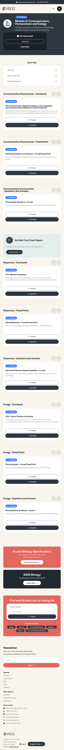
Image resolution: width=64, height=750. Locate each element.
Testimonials (7, 678)
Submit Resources (10, 698)
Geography (51, 627)
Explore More (32, 583)
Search (32, 616)
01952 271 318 (43, 2)
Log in (23, 744)
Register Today (36, 744)
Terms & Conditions (9, 742)
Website (11, 747)
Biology (11, 627)
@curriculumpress (12, 717)
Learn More (25, 46)
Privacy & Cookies (9, 744)
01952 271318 (11, 711)
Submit (31, 665)
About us (6, 675)
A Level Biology (21, 17)
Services (6, 695)
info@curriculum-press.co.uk (26, 2)
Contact (6, 687)
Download (32, 125)
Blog (4, 681)
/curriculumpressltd (13, 723)
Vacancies (7, 700)
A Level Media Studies (36, 627)
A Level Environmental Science (37, 631)
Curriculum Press (12, 714)
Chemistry (22, 627)
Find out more (14, 252)
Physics (20, 631)
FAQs (5, 684)
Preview (32, 120)
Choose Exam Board (32, 562)
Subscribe (25, 41)
